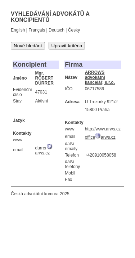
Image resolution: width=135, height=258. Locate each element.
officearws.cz (100, 137)
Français (36, 30)
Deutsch (56, 30)
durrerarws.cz (44, 150)
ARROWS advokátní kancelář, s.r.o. (100, 77)
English (18, 30)
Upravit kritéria (66, 45)
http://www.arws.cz (103, 129)
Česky (74, 30)
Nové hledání (28, 45)
